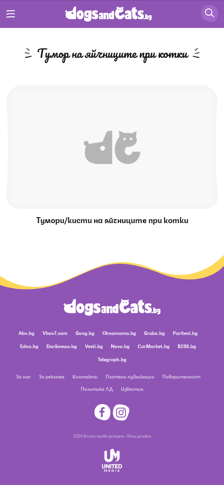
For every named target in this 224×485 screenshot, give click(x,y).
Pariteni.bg (185, 332)
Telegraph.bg (112, 359)
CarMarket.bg (154, 345)
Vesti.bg (94, 345)
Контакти (85, 376)
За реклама (51, 376)
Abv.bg (26, 332)
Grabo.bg (154, 332)
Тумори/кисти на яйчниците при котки (112, 219)
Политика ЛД (97, 388)
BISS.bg (187, 345)
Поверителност (181, 376)
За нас (23, 376)
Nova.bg (120, 345)
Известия (132, 388)
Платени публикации (130, 376)
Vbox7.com (55, 332)
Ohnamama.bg (119, 332)
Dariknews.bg (61, 345)
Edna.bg (29, 345)
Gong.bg (85, 332)
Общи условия (138, 435)
